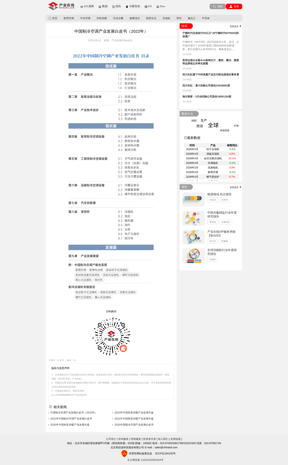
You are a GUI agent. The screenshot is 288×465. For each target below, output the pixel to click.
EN (148, 6)
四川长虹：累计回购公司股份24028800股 (206, 85)
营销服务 (136, 438)
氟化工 (192, 18)
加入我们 (163, 438)
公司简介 (111, 438)
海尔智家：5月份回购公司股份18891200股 (206, 96)
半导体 (206, 18)
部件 (179, 18)
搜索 (218, 6)
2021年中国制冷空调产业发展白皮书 (71, 418)
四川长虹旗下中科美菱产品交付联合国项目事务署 (210, 74)
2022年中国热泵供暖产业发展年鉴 (134, 412)
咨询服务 (123, 438)
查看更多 (236, 26)
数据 (103, 6)
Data (160, 6)
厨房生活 (151, 18)
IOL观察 (87, 6)
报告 (116, 6)
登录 (234, 6)
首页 (52, 18)
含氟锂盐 (225, 222)
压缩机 (166, 18)
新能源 (212, 200)
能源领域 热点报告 (219, 194)
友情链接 (175, 438)
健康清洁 (134, 18)
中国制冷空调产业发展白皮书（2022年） (73, 412)
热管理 (224, 200)
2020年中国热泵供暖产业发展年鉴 (69, 424)
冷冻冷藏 (118, 18)
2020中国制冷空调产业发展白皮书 (134, 424)
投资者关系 (149, 438)
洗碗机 (212, 259)
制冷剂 (212, 241)
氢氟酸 (224, 241)
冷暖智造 (132, 6)
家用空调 (69, 18)
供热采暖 (102, 18)
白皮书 (60, 360)
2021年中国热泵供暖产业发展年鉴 (134, 418)
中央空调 (85, 18)
